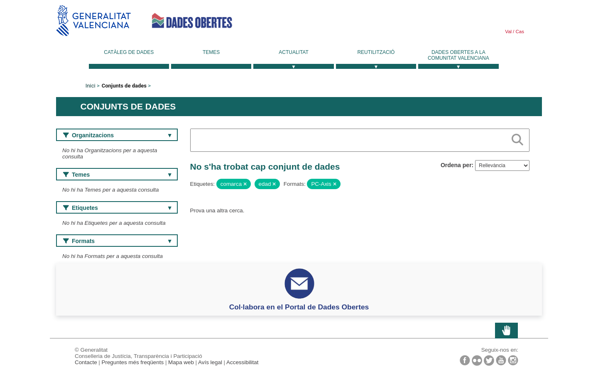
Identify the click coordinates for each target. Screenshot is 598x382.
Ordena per (456, 165)
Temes (211, 52)
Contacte (86, 362)
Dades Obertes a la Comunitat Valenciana (458, 55)
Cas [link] (519, 31)
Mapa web (181, 362)
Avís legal (210, 362)
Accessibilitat (242, 362)
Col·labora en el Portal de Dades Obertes (299, 307)
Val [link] (508, 31)
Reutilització (376, 52)
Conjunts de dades (124, 86)
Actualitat (294, 52)
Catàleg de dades (129, 52)
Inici (91, 86)
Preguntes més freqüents (133, 362)
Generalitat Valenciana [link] (93, 20)
